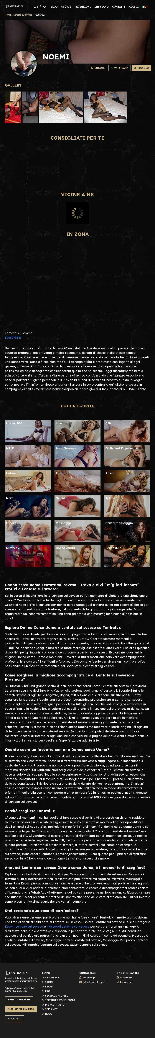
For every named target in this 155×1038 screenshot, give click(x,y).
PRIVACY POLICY (55, 1004)
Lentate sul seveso (22, 14)
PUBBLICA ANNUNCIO (19, 999)
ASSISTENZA (14, 1018)
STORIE (49, 982)
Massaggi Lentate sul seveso (68, 926)
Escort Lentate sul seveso (24, 926)
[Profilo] (141, 68)
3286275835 (13, 337)
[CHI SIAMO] (101, 7)
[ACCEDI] (133, 7)
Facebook (126, 977)
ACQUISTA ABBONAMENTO (21, 1009)
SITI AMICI (51, 1009)
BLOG (48, 1013)
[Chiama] (97, 68)
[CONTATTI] (118, 7)
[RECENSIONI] (83, 7)
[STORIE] (66, 7)
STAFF (49, 986)
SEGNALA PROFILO (57, 995)
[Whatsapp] (119, 68)
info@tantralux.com (94, 982)
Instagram (126, 982)
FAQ (47, 991)
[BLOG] (54, 7)
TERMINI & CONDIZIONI (60, 1000)
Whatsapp (89, 977)
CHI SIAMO (52, 977)
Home (8, 14)
